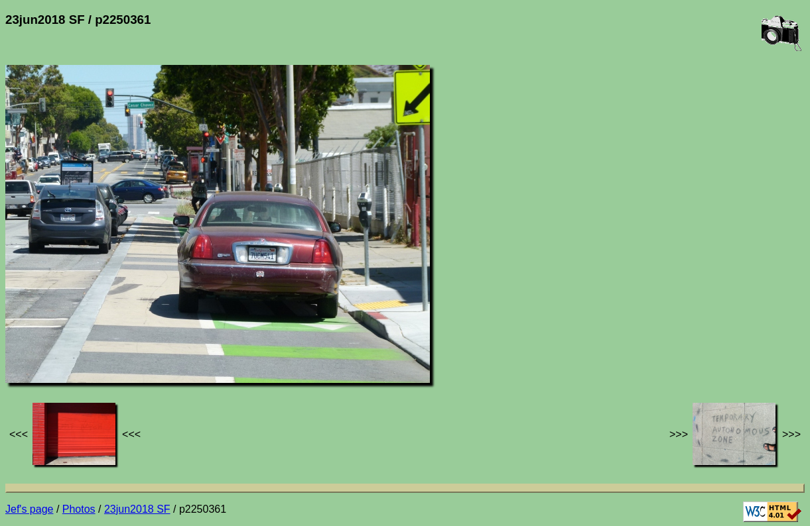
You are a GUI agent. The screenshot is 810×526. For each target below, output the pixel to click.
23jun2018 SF (137, 509)
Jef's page (29, 509)
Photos (79, 509)
